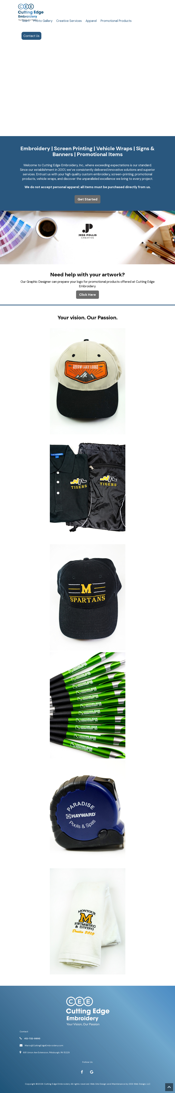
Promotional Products (116, 21)
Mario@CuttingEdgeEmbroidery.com (44, 1045)
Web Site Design (98, 1084)
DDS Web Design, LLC (139, 1084)
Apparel (91, 21)
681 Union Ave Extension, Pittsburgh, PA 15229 (46, 1052)
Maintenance (118, 1084)
